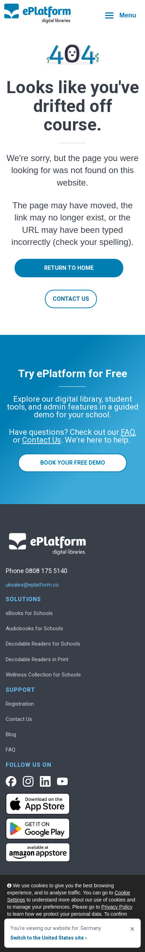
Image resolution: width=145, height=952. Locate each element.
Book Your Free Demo (72, 462)
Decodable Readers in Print (37, 659)
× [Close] (132, 929)
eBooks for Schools (29, 613)
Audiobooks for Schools (34, 628)
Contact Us (71, 298)
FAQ (10, 750)
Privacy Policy (117, 907)
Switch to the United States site (48, 938)
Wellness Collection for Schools (43, 675)
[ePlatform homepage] (72, 14)
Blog (11, 734)
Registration (20, 704)
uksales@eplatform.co (32, 585)
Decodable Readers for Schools (43, 644)
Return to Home (69, 267)
